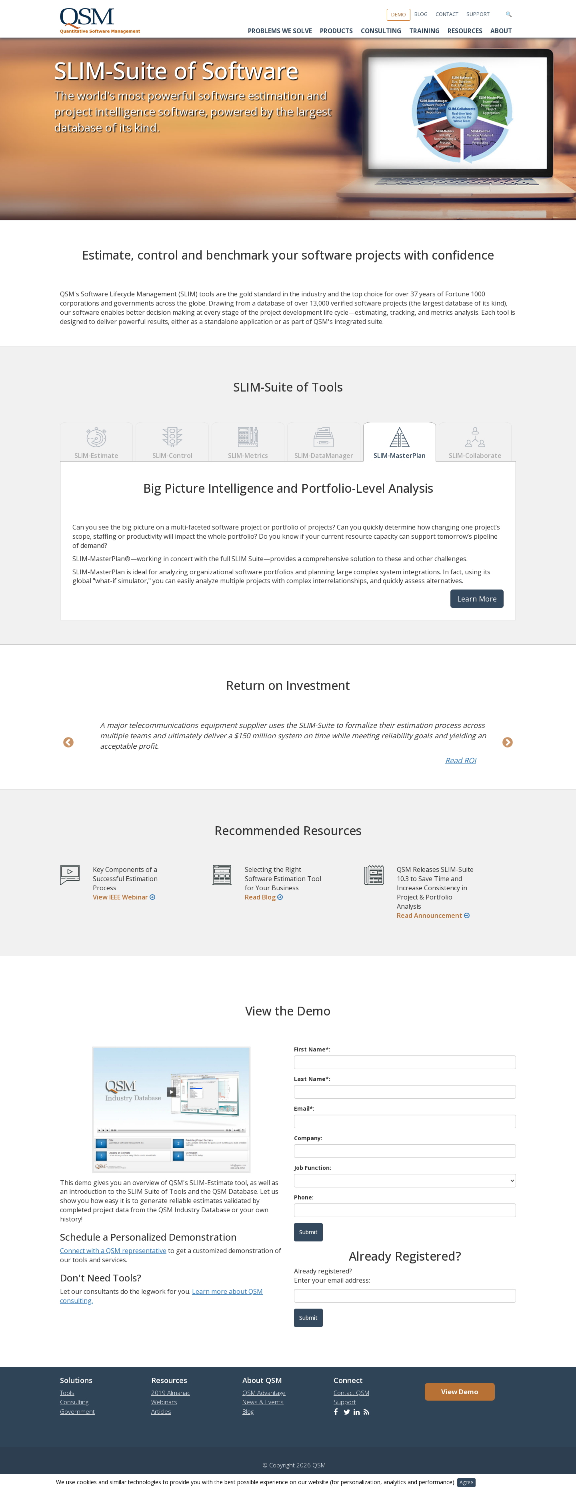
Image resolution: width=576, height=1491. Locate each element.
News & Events (263, 1402)
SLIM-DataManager (324, 441)
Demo (398, 14)
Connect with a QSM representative (113, 1250)
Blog (421, 14)
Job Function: (312, 1167)
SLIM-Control (172, 441)
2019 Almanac (170, 1393)
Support (478, 14)
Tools (67, 1393)
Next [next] (507, 742)
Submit (308, 1317)
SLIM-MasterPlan (400, 441)
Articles (161, 1411)
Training (424, 31)
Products (336, 31)
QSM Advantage (264, 1393)
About (501, 31)
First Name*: (312, 1049)
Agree (466, 1482)
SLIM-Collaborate (475, 441)
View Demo (459, 1391)
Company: (308, 1138)
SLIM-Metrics (248, 441)
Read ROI (460, 760)
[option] (288, 742)
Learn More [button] (477, 599)
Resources (465, 31)
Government (77, 1411)
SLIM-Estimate (96, 441)
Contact (447, 14)
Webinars (164, 1402)
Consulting (381, 31)
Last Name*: (312, 1079)
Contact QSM (351, 1393)
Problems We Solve (280, 31)
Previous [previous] (68, 742)
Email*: (304, 1108)
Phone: (304, 1197)
